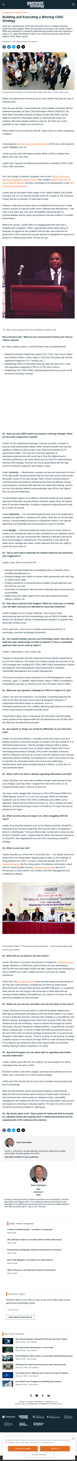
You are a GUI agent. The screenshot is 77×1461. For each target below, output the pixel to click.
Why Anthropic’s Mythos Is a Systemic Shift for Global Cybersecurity (34, 1240)
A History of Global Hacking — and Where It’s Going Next (29, 1229)
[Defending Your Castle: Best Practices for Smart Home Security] (7, 1367)
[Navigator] (53, 1417)
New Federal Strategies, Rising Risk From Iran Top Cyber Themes (41, 1339)
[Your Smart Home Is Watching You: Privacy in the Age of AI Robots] (7, 1375)
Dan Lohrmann (24, 1142)
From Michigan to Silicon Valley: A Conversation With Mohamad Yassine (44, 1356)
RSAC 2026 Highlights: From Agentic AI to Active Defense (30, 1260)
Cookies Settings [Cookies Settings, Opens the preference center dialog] (39, 1455)
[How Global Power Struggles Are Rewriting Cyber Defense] (7, 1384)
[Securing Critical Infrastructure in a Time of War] (7, 1350)
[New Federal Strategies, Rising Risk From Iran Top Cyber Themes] (7, 1341)
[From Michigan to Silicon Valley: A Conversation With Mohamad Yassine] (7, 1358)
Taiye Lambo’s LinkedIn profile (33, 144)
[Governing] (8, 1417)
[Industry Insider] (38, 1417)
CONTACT (38, 1192)
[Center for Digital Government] (68, 1417)
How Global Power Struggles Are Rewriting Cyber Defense (38, 1381)
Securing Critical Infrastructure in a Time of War (34, 1347)
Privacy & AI (56, 1404)
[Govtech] (23, 1417)
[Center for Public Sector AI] (23, 1424)
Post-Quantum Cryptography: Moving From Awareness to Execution (34, 1250)
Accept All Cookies (23, 1448)
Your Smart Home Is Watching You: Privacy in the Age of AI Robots (41, 1373)
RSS (38, 1195)
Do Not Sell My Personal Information (32, 1404)
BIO (38, 1189)
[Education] (8, 1424)
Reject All (55, 1448)
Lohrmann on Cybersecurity (14, 13)
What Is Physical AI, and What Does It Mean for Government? (31, 1270)
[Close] (73, 1439)
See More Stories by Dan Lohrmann (21, 1157)
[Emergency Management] (38, 1424)
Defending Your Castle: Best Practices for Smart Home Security (40, 1365)
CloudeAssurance (10, 864)
